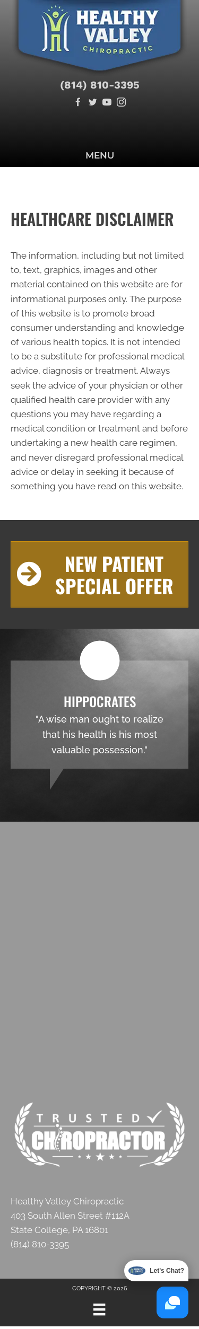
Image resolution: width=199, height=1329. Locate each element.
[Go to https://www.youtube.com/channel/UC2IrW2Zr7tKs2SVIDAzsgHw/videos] (106, 103)
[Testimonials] (99, 715)
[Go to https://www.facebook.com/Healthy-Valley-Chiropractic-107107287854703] (78, 103)
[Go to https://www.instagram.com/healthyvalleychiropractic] (121, 103)
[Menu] (99, 1309)
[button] (99, 574)
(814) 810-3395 (100, 84)
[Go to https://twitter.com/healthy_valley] (92, 103)
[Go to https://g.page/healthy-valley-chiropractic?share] (99, 1225)
